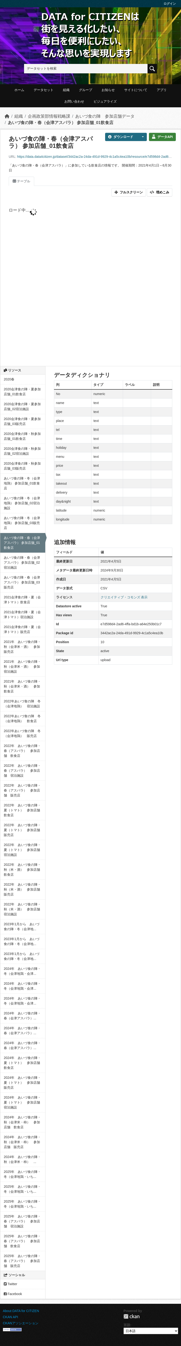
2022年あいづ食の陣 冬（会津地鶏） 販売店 (22, 733)
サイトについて (135, 90)
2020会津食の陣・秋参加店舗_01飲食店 (22, 436)
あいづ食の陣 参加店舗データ (105, 116)
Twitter (10, 1284)
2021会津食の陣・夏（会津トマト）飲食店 (22, 599)
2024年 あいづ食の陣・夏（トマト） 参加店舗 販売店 (23, 1082)
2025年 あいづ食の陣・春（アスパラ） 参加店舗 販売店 (22, 1261)
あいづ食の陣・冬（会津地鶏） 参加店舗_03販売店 (22, 523)
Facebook (13, 1294)
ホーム (19, 90)
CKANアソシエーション (20, 1323)
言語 (126, 1325)
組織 (66, 90)
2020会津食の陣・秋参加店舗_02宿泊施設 (22, 451)
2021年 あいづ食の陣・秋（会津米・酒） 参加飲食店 (22, 686)
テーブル (21, 181)
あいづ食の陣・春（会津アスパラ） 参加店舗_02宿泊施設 (22, 562)
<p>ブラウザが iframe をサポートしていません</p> (90, 282)
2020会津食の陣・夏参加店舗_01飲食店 (22, 391)
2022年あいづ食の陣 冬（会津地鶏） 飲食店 (22, 718)
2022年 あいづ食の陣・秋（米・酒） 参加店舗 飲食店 (23, 869)
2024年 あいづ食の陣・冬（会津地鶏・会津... (22, 971)
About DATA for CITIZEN (21, 1311)
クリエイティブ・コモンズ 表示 (124, 597)
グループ (85, 90)
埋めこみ (159, 192)
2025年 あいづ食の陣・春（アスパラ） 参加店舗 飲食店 (22, 1241)
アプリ (162, 90)
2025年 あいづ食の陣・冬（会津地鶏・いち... (22, 1174)
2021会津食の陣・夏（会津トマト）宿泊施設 (22, 614)
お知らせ (108, 90)
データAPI (162, 137)
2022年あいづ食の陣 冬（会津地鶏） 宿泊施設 (22, 703)
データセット (43, 90)
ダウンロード (120, 137)
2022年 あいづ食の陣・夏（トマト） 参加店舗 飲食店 (23, 810)
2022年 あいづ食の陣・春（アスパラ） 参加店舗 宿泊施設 (22, 770)
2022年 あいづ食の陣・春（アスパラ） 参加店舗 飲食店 (22, 751)
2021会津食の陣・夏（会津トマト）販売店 (22, 629)
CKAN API (10, 1317)
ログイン (170, 3)
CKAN (131, 1316)
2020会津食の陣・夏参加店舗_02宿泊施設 (22, 406)
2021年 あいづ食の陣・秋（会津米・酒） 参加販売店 (22, 647)
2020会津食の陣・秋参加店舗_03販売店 (22, 466)
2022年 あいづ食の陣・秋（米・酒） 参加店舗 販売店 (23, 889)
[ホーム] (7, 116)
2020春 (9, 379)
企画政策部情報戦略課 (49, 116)
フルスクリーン (129, 192)
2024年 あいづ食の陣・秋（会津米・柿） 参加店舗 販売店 (22, 1142)
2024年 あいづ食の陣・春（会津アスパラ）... (22, 1015)
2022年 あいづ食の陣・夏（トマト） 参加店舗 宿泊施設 (23, 850)
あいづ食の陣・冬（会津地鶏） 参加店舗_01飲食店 (22, 483)
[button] (141, 137)
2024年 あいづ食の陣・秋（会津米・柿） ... (22, 1159)
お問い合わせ (74, 101)
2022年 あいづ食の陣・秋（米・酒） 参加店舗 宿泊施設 (23, 909)
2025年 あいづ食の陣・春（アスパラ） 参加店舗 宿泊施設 (22, 1221)
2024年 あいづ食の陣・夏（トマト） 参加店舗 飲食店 (23, 1063)
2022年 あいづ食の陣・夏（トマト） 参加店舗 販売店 (23, 830)
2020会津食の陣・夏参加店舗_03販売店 (22, 421)
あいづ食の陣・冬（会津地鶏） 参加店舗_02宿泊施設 (22, 503)
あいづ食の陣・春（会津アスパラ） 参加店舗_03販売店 (22, 582)
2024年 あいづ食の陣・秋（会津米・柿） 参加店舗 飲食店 (22, 1122)
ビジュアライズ (105, 101)
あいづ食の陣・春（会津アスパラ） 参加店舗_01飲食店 (60, 122)
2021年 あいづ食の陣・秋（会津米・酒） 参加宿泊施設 (22, 666)
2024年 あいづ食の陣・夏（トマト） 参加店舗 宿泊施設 (23, 1102)
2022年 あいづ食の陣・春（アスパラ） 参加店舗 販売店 (22, 790)
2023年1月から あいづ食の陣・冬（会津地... (21, 926)
